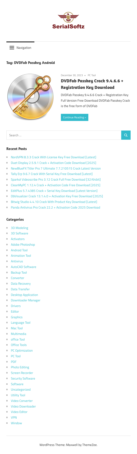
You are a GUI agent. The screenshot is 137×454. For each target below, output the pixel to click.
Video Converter (22, 400)
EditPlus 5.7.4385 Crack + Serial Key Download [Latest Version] (54, 190)
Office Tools (19, 344)
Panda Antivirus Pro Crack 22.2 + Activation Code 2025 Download (55, 207)
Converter (17, 277)
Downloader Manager (25, 300)
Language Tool (20, 322)
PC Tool (92, 75)
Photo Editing (20, 367)
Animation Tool (21, 255)
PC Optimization (22, 350)
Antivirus (17, 261)
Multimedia (18, 333)
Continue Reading (73, 117)
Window (16, 423)
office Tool (18, 339)
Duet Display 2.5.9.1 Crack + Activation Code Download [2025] (53, 162)
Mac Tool (17, 328)
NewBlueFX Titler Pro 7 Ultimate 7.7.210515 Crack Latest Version (56, 168)
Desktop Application (24, 294)
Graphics (17, 317)
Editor (15, 311)
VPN (14, 417)
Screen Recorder (22, 372)
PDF (14, 361)
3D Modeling (19, 227)
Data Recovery (21, 283)
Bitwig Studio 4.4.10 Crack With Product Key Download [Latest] (54, 201)
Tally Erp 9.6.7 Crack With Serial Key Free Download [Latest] (52, 173)
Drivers (16, 305)
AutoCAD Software (23, 266)
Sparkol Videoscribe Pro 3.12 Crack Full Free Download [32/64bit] (56, 179)
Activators (18, 238)
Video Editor (19, 411)
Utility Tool (18, 395)
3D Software (19, 233)
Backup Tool (19, 272)
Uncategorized (21, 389)
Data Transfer (20, 289)
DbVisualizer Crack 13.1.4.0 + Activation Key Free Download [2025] (57, 196)
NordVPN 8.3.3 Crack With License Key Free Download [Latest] (53, 157)
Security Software (23, 378)
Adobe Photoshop (23, 244)
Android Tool (19, 250)
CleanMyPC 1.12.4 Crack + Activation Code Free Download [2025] (55, 185)
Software (17, 384)
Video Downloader (23, 406)
